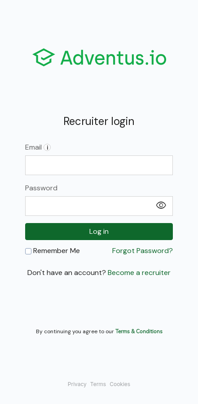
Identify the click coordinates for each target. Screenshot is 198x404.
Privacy (77, 384)
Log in (99, 231)
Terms (98, 384)
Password (41, 188)
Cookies (120, 384)
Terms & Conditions (139, 331)
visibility (161, 205)
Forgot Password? (142, 250)
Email (38, 147)
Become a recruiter (139, 272)
